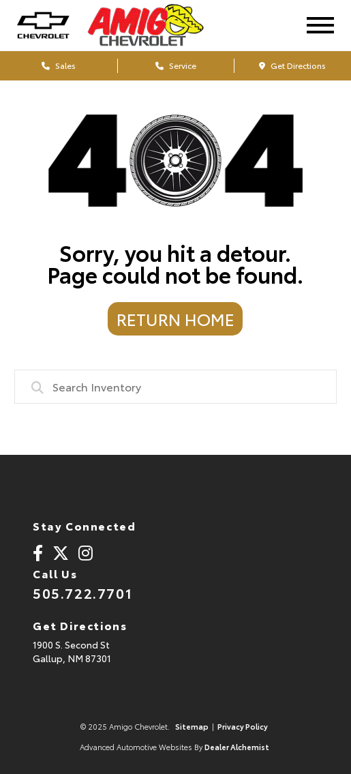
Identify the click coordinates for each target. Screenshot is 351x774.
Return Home (175, 318)
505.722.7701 (82, 592)
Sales (59, 65)
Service (175, 65)
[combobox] (175, 387)
